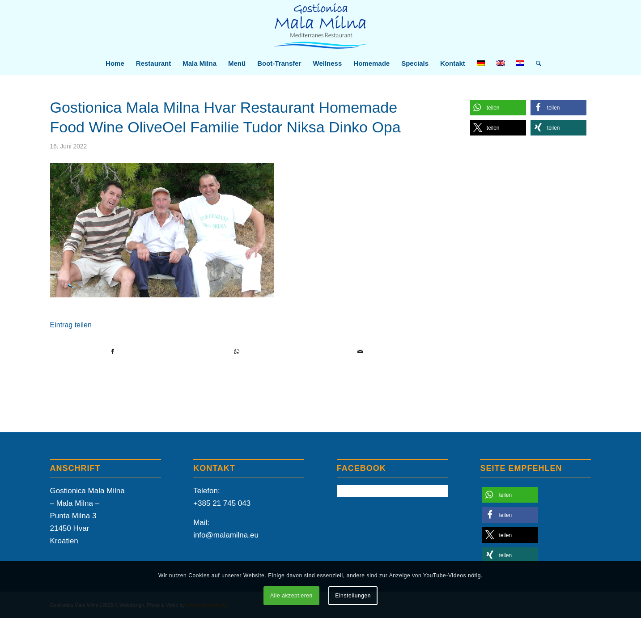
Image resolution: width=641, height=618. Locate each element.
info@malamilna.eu (226, 535)
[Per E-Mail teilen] (360, 351)
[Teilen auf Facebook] (112, 351)
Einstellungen (353, 596)
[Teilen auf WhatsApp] (236, 351)
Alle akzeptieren (291, 596)
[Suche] (535, 63)
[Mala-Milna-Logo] (320, 26)
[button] (498, 107)
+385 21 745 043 (221, 503)
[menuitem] (115, 63)
